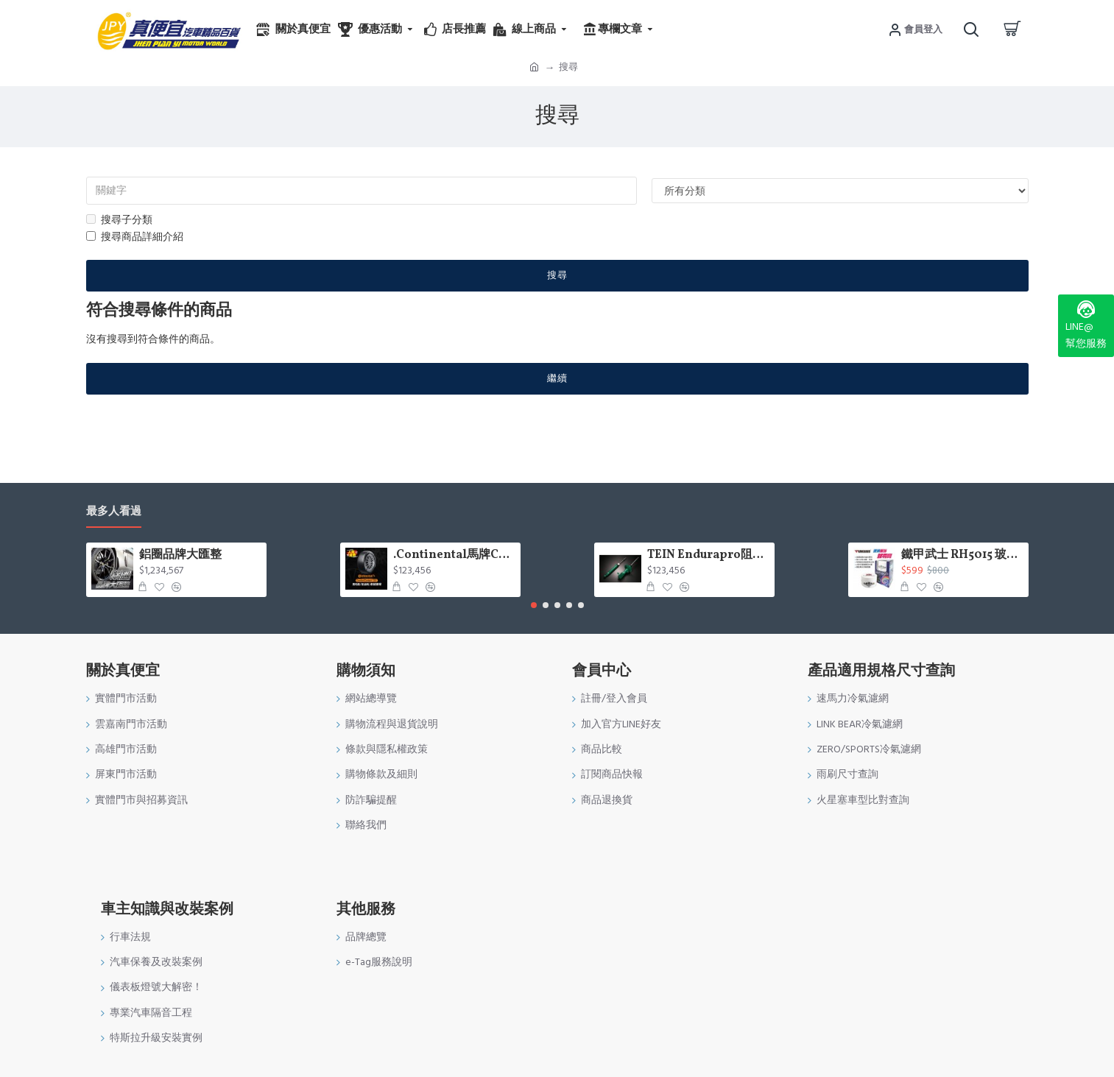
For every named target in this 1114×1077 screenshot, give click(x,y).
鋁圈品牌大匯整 (180, 555)
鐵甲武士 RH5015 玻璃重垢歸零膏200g (962, 555)
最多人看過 (113, 512)
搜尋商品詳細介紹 (134, 237)
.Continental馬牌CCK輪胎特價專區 (454, 555)
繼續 (557, 378)
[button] (534, 605)
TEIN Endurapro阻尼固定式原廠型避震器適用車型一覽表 (708, 555)
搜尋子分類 (119, 220)
